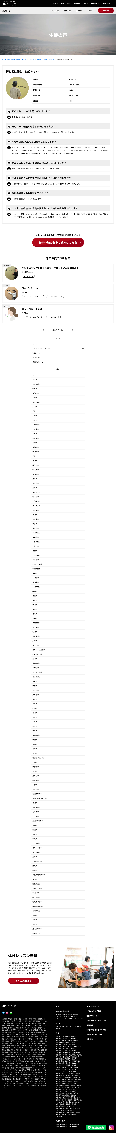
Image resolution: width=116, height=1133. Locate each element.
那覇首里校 (36, 933)
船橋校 (34, 443)
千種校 (34, 762)
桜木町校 (35, 668)
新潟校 (34, 708)
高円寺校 (35, 578)
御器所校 (35, 780)
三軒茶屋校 (36, 542)
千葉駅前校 (36, 425)
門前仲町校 (36, 501)
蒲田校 (34, 515)
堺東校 (34, 839)
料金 (69, 3)
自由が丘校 (36, 533)
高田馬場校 (36, 587)
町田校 (34, 632)
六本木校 (35, 483)
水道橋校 (35, 470)
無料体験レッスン (93, 1016)
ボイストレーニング (62, 1026)
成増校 (34, 609)
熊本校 (34, 924)
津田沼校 (35, 452)
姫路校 (34, 866)
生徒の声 (79, 10)
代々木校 (35, 528)
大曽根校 (35, 767)
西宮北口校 (36, 852)
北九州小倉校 (37, 902)
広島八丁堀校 (37, 888)
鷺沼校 (34, 659)
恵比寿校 (35, 519)
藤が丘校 (35, 776)
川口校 (34, 407)
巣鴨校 (34, 591)
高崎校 (6, 10)
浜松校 (34, 740)
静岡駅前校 (36, 735)
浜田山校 (35, 582)
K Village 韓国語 (60, 1124)
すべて (34, 344)
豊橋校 (34, 744)
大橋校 (34, 915)
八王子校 (35, 627)
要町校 (34, 600)
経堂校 (34, 551)
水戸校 (34, 389)
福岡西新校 (36, 911)
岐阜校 (34, 731)
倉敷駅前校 (36, 884)
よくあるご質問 (67, 1019)
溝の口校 (35, 645)
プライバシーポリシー (94, 1034)
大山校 (34, 605)
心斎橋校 (35, 812)
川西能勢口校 (37, 861)
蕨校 (34, 411)
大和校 (34, 686)
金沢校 (34, 717)
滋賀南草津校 (37, 794)
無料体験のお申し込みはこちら (58, 242)
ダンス (72, 1026)
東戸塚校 (35, 695)
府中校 (34, 618)
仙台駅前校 (36, 384)
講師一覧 (67, 10)
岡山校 (34, 879)
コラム (85, 3)
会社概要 (90, 1039)
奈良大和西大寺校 (38, 875)
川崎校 (34, 641)
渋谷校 (34, 524)
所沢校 (34, 420)
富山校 (34, 713)
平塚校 (34, 704)
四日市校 (35, 789)
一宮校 (34, 785)
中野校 (34, 573)
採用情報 (90, 1025)
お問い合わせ (107, 3)
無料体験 (106, 10)
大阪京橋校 (36, 807)
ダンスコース (37, 357)
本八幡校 (35, 438)
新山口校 (35, 893)
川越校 (34, 416)
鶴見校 (34, 681)
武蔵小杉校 (36, 636)
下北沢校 (35, 546)
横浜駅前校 (36, 663)
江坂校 (34, 830)
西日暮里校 (36, 492)
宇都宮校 (35, 393)
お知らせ (58, 1016)
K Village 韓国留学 (73, 1124)
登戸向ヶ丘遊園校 (38, 650)
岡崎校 (34, 749)
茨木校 (34, 834)
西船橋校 (35, 447)
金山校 (34, 753)
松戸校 (34, 434)
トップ (55, 3)
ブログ (90, 10)
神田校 (34, 461)
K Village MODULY (73, 1126)
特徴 (62, 3)
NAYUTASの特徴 (61, 1014)
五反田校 (35, 510)
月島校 (34, 479)
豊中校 (34, 825)
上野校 (34, 488)
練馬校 (34, 614)
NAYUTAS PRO (78, 1019)
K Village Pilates (60, 1126)
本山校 (34, 771)
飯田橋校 (35, 474)
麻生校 (34, 380)
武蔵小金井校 (37, 623)
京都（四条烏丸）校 (39, 798)
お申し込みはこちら (23, 981)
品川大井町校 (37, 506)
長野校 (34, 722)
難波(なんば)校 (37, 821)
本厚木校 (35, 690)
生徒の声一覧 (57, 330)
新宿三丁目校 (37, 564)
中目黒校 (35, 537)
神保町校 (35, 465)
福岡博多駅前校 (38, 906)
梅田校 (34, 803)
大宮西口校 (36, 402)
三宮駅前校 (36, 843)
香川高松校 (36, 897)
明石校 (34, 870)
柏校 (34, 456)
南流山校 (35, 429)
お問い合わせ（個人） (94, 1006)
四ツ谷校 (35, 560)
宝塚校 (34, 857)
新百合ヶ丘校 (37, 654)
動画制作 (58, 1028)
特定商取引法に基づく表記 (96, 1030)
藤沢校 (34, 699)
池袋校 (34, 596)
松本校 (34, 726)
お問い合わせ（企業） (94, 1011)
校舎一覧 (77, 3)
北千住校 (35, 497)
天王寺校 (35, 816)
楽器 (78, 1026)
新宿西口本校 (37, 569)
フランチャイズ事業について (97, 1020)
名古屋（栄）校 (38, 758)
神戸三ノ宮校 (37, 848)
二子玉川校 (36, 555)
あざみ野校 (36, 677)
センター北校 (37, 672)
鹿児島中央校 (37, 929)
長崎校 (34, 920)
